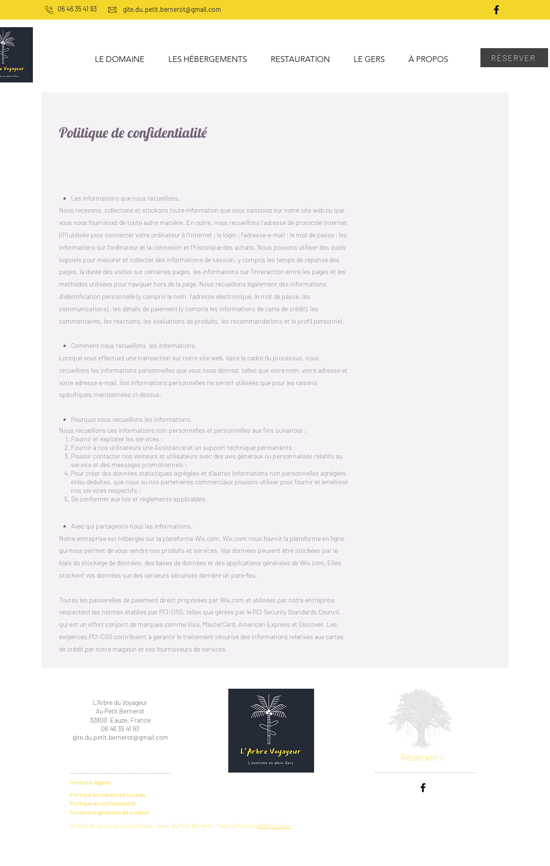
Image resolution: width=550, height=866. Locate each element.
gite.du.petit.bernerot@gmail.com (120, 737)
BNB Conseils (274, 825)
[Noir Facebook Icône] (496, 10)
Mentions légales (90, 782)
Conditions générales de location (109, 812)
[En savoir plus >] (273, 684)
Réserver (420, 757)
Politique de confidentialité (102, 803)
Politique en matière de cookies (108, 794)
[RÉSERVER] (514, 57)
